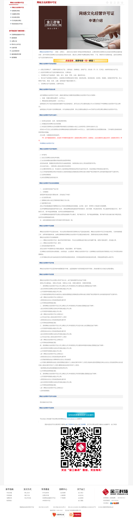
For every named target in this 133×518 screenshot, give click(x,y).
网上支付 (27, 492)
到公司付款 (28, 498)
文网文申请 (45, 495)
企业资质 (80, 498)
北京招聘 (63, 492)
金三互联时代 (70, 424)
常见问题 (9, 492)
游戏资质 (14, 38)
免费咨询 (9, 498)
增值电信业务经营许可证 (27, 507)
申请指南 (9, 495)
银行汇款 (27, 495)
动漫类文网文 (16, 14)
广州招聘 (63, 498)
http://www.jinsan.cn (70, 419)
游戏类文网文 (16, 11)
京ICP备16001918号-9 (59, 507)
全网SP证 (14, 41)
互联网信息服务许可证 (18, 34)
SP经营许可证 (46, 500)
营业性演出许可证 (17, 24)
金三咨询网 (82, 424)
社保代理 (14, 47)
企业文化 (80, 495)
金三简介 (80, 492)
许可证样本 (45, 492)
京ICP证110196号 (44, 507)
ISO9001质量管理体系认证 (105, 507)
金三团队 (80, 500)
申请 (47, 143)
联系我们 (9, 500)
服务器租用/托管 (16, 54)
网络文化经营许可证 (18, 7)
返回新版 (14, 57)
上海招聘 (63, 495)
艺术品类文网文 (16, 20)
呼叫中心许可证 (16, 44)
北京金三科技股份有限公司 (73, 510)
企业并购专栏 (15, 51)
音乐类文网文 (16, 17)
